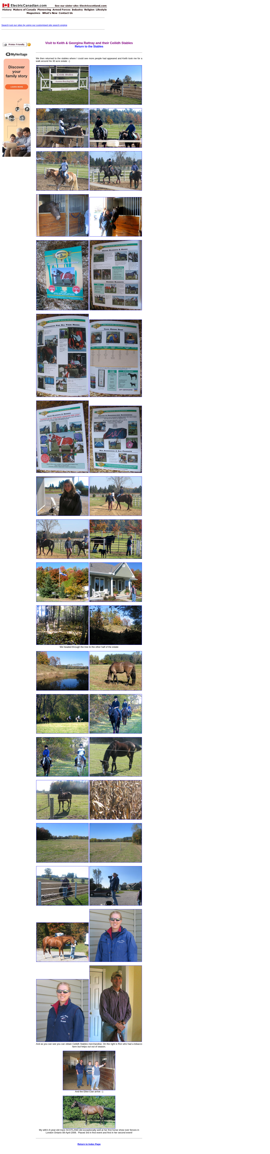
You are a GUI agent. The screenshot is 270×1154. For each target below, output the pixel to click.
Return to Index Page (89, 1144)
